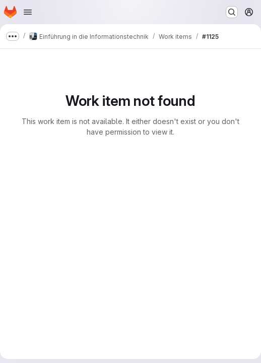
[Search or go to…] (232, 12)
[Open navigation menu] (28, 12)
